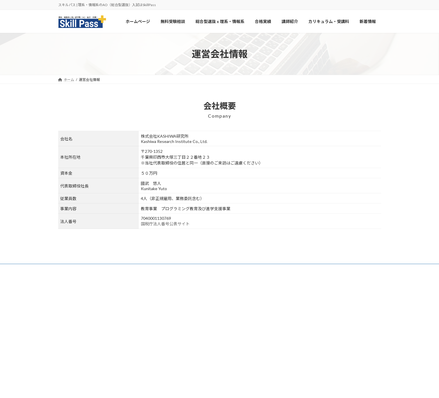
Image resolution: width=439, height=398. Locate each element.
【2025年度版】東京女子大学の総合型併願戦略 (322, 351)
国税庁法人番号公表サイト (165, 223)
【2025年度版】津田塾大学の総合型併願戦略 (320, 323)
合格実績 (179, 333)
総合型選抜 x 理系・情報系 (193, 323)
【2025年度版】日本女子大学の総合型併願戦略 (322, 337)
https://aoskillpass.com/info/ (80, 321)
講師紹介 (179, 344)
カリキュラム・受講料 (81, 269)
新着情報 (179, 364)
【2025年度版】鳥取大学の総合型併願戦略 (318, 366)
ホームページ (182, 303)
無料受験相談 (182, 313)
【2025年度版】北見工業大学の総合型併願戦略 (322, 309)
